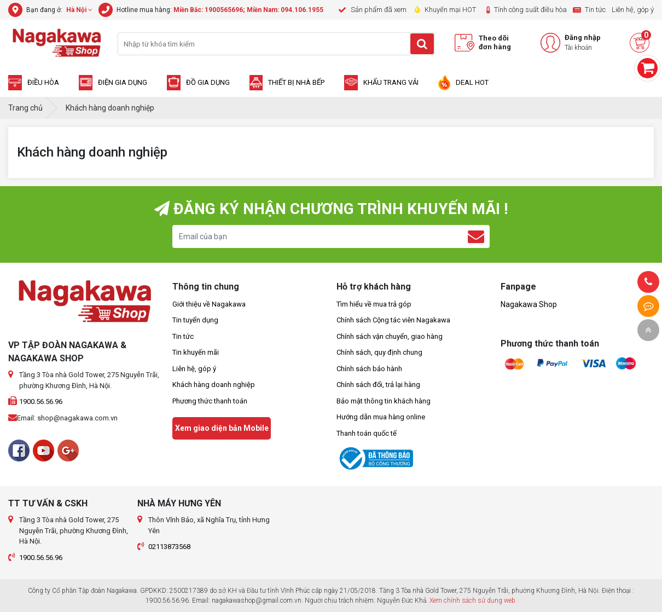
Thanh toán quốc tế (366, 433)
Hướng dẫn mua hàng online (380, 417)
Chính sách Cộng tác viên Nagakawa (393, 320)
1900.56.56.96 (40, 401)
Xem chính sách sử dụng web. (473, 600)
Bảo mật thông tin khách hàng (383, 401)
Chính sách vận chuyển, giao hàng (389, 336)
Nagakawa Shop (529, 304)
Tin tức (183, 336)
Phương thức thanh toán (209, 401)
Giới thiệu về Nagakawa (209, 304)
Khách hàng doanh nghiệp (213, 384)
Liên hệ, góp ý (194, 369)
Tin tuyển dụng (195, 320)
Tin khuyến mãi (195, 352)
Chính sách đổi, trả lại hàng (378, 384)
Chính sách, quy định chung (379, 352)
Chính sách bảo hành (369, 369)
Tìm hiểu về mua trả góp (373, 304)
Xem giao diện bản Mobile (222, 428)
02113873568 (169, 546)
